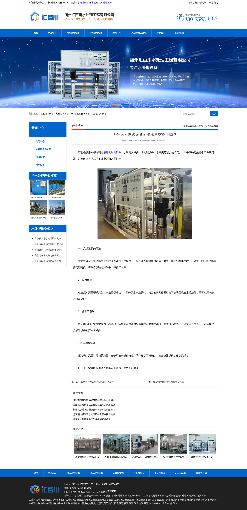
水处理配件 (159, 473)
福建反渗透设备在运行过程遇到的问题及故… (95, 404)
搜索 (214, 113)
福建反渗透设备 (112, 152)
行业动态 (40, 157)
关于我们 (160, 33)
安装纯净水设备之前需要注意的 (49, 255)
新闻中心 (116, 33)
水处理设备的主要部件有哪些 (48, 244)
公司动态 (40, 141)
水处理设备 (83, 2)
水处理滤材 (139, 473)
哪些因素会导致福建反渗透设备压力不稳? (93, 399)
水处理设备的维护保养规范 (47, 261)
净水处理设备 (96, 33)
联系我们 (179, 33)
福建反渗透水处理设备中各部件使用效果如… (95, 409)
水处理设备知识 (138, 33)
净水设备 (93, 2)
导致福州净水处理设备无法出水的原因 (49, 238)
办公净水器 (180, 473)
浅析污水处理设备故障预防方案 (168, 382)
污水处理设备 (105, 2)
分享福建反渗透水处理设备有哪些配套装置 (94, 414)
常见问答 (40, 165)
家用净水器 (201, 473)
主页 (195, 125)
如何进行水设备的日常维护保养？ (97, 382)
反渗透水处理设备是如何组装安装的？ (92, 419)
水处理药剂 (118, 473)
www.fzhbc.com (134, 141)
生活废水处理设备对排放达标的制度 (49, 250)
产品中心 (52, 33)
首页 (36, 33)
